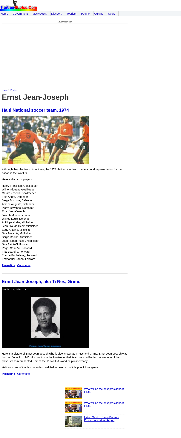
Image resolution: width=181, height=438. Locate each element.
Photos (13, 90)
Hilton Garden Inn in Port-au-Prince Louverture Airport (101, 419)
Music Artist (40, 13)
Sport (111, 13)
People (85, 13)
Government (20, 13)
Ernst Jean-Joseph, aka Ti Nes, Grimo (41, 281)
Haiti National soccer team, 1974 (35, 110)
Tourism (71, 13)
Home (4, 13)
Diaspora (56, 13)
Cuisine (98, 13)
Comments (23, 265)
